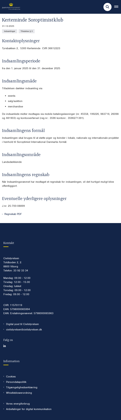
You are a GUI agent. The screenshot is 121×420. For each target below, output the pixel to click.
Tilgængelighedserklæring (21, 387)
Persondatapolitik (16, 382)
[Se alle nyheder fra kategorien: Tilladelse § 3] (27, 31)
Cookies (11, 376)
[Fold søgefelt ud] (107, 7)
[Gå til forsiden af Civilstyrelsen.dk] (10, 7)
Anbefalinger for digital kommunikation (29, 409)
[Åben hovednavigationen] (117, 6)
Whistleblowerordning (19, 393)
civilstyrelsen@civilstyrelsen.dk (24, 329)
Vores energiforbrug (18, 403)
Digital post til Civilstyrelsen (22, 324)
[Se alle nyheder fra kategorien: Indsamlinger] (9, 31)
